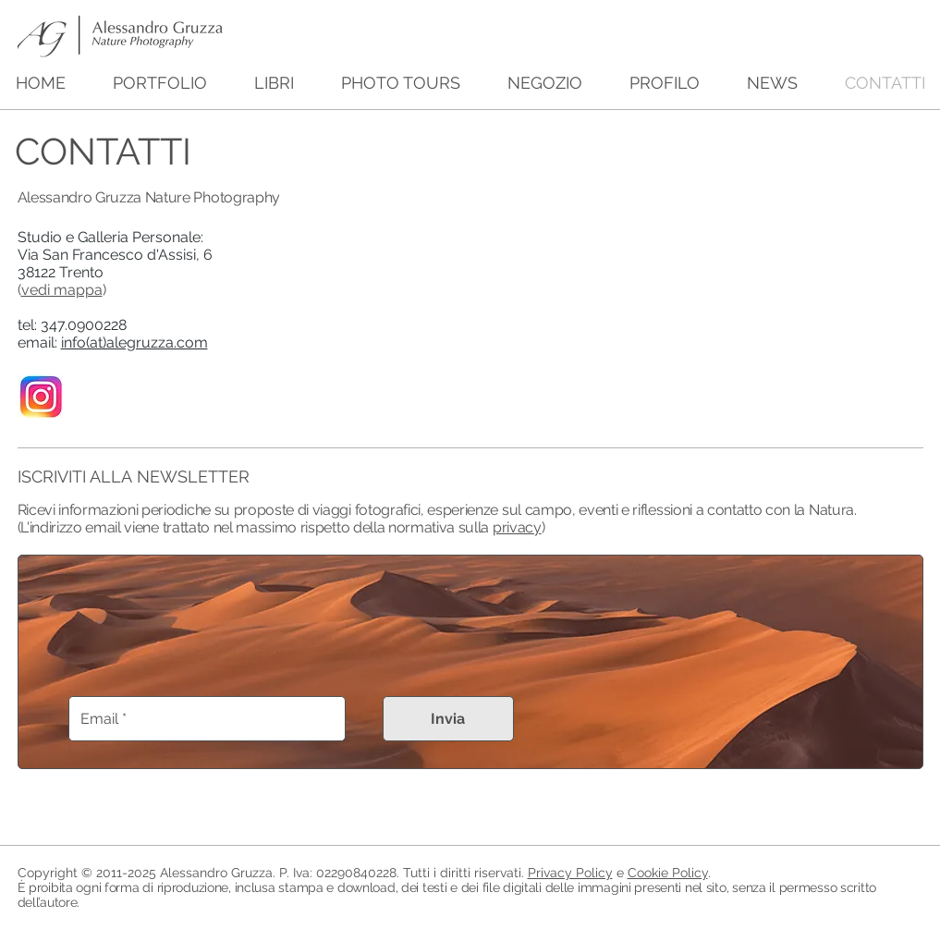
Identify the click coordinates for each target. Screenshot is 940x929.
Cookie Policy (668, 872)
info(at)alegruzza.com (134, 342)
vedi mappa (62, 290)
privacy (517, 527)
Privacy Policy (570, 872)
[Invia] (448, 718)
